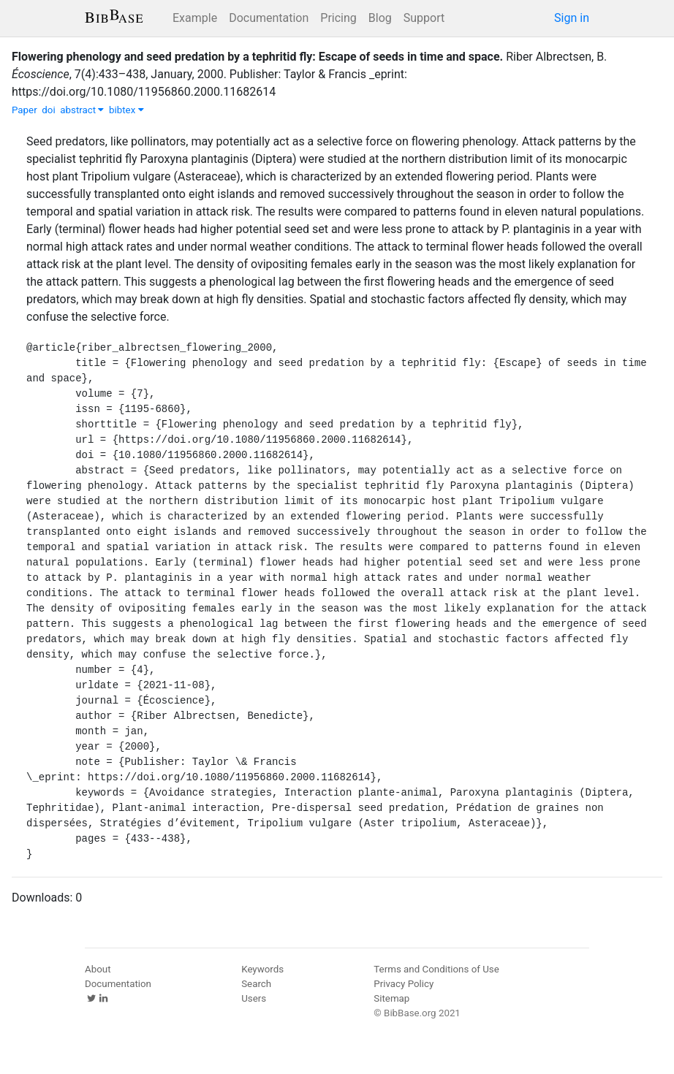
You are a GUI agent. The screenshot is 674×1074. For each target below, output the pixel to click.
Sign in (571, 18)
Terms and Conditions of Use (436, 969)
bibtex (126, 109)
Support (424, 18)
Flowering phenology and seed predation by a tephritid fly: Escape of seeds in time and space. (257, 57)
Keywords (262, 969)
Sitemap (391, 998)
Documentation (268, 18)
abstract (82, 109)
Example (195, 18)
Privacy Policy (403, 983)
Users (253, 998)
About (98, 969)
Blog (380, 18)
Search (256, 983)
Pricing (338, 18)
